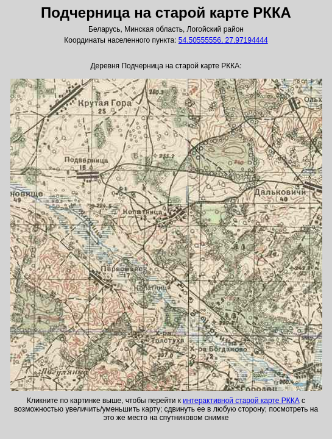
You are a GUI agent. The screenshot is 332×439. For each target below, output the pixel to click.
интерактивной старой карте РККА (241, 400)
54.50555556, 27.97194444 (223, 40)
